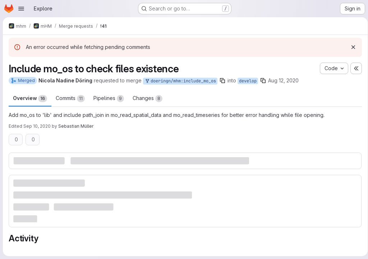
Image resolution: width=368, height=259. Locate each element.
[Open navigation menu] (21, 8)
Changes (147, 98)
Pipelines (108, 98)
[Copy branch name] (222, 80)
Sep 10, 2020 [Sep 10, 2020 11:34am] (37, 126)
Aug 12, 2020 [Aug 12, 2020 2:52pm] (283, 80)
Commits (70, 98)
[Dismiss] (350, 47)
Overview (30, 98)
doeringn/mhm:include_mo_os (180, 81)
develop (248, 81)
